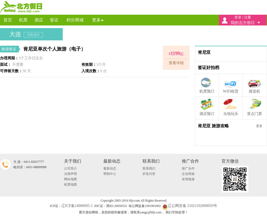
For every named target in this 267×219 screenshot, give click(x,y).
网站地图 (70, 179)
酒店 (38, 20)
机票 (23, 20)
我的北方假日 (243, 23)
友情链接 (188, 179)
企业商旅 (188, 174)
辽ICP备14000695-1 (77, 206)
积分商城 (75, 20)
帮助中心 (109, 174)
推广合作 (188, 168)
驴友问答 (149, 174)
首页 (7, 20)
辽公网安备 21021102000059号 (189, 206)
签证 (54, 20)
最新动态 (109, 168)
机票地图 (70, 184)
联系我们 (149, 168)
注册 (247, 17)
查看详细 (176, 63)
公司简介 (70, 168)
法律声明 (70, 174)
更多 (96, 20)
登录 (237, 17)
